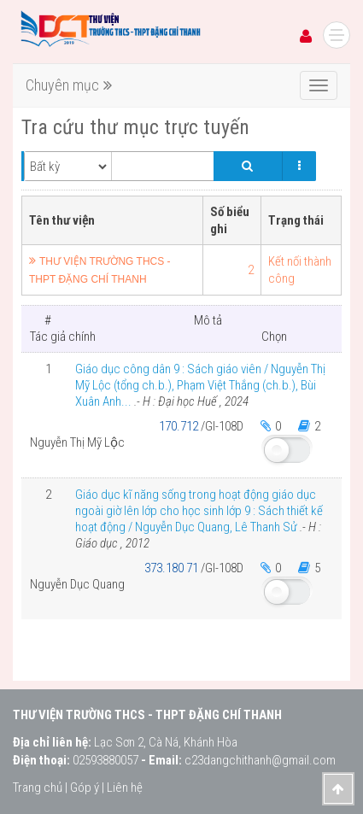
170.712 (180, 426)
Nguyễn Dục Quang (77, 584)
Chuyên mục (69, 85)
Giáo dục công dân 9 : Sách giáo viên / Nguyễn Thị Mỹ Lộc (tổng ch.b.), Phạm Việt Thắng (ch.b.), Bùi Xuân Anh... (200, 385)
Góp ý (84, 787)
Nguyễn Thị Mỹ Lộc (77, 442)
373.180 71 (172, 568)
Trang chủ (37, 787)
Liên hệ (125, 787)
